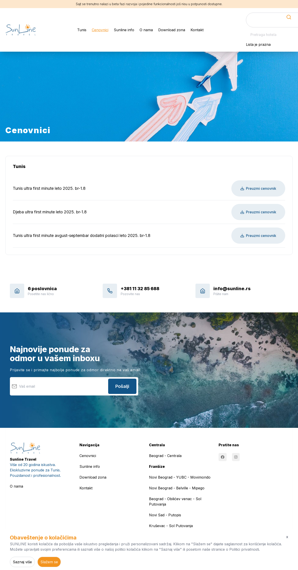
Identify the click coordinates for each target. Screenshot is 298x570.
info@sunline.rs (232, 288)
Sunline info (124, 30)
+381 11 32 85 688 (140, 288)
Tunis (81, 30)
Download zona (171, 30)
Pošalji (122, 386)
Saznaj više (22, 562)
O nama (146, 30)
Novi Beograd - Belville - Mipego (176, 488)
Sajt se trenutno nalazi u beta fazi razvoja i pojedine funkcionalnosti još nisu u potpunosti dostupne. (149, 4)
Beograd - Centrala (165, 455)
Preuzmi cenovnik (258, 188)
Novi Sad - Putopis (165, 515)
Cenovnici (100, 30)
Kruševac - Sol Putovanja (171, 526)
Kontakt (197, 30)
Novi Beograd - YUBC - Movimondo (179, 477)
